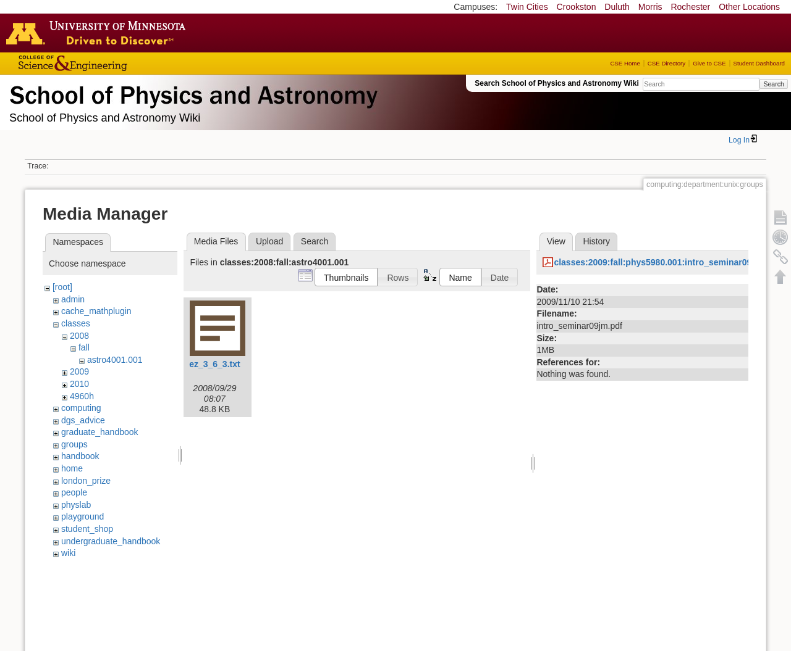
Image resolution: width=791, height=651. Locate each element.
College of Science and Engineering (111, 63)
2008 (79, 336)
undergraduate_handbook (110, 541)
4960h (82, 396)
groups (74, 444)
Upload (269, 241)
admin (73, 299)
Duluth (616, 7)
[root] (62, 287)
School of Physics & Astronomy (191, 92)
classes (75, 323)
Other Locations (749, 7)
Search (773, 84)
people (74, 492)
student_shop (87, 529)
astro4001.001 (115, 360)
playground (82, 516)
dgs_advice (83, 420)
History (596, 241)
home (72, 468)
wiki (68, 553)
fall (84, 347)
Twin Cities (527, 7)
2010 (79, 384)
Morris (650, 7)
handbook (80, 456)
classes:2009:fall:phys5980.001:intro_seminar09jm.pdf (665, 262)
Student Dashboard (759, 63)
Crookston (576, 7)
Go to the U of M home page (99, 33)
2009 (79, 371)
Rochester (690, 7)
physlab (76, 505)
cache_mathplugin (96, 311)
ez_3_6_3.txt (214, 364)
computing (81, 408)
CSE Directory (666, 63)
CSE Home (625, 63)
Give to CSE (709, 63)
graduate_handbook (99, 432)
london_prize (86, 481)
